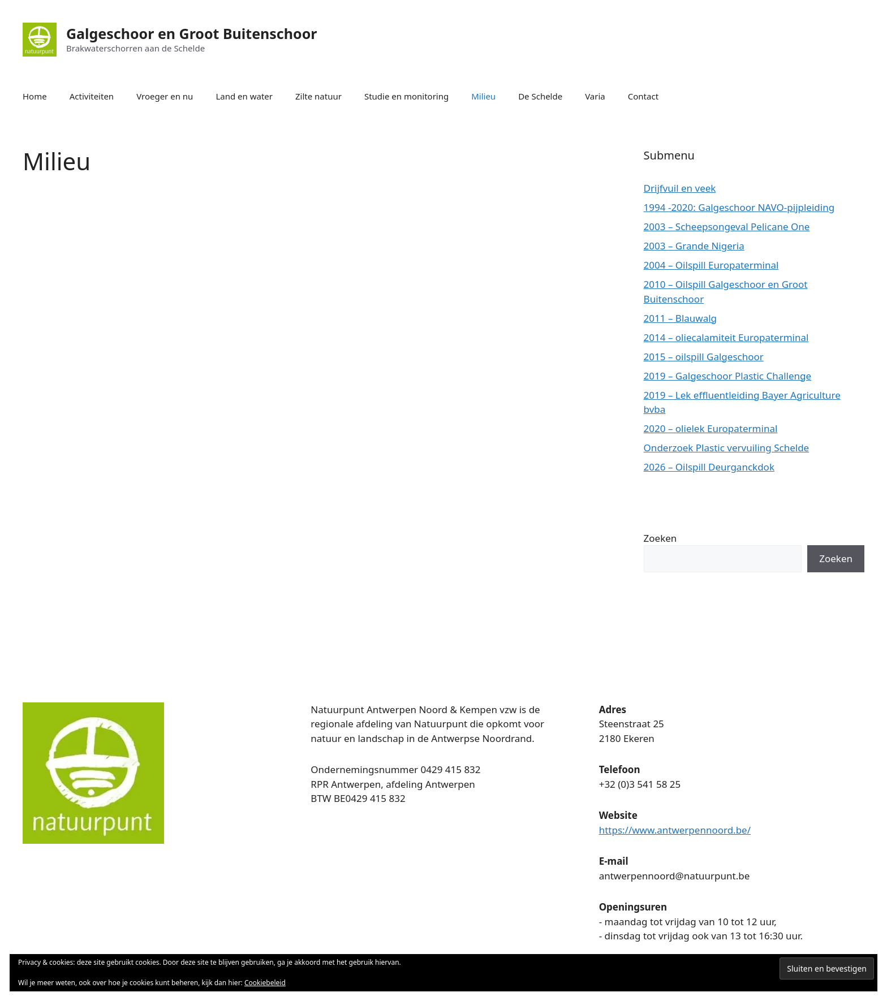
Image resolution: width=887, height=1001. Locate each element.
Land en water (244, 96)
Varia (595, 96)
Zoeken (660, 538)
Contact (643, 96)
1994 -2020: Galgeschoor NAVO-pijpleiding (739, 207)
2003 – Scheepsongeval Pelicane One (727, 226)
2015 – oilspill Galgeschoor (704, 356)
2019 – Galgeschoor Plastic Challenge (728, 375)
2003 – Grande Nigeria (694, 245)
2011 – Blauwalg (680, 318)
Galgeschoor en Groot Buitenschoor (191, 33)
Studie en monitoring (406, 96)
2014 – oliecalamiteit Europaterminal (726, 337)
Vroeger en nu (164, 96)
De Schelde (540, 96)
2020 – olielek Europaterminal (711, 428)
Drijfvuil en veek (680, 188)
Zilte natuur (318, 96)
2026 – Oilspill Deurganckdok (709, 466)
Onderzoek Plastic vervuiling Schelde (727, 447)
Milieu (483, 96)
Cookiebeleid (265, 982)
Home (35, 96)
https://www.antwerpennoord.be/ (675, 829)
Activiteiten (92, 96)
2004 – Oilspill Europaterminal (711, 264)
